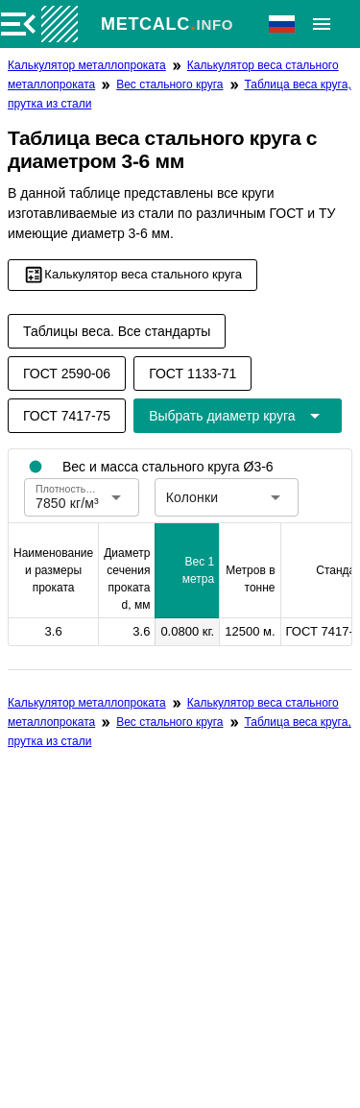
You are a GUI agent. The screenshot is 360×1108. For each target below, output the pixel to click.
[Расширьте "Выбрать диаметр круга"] (237, 415)
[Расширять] (321, 24)
